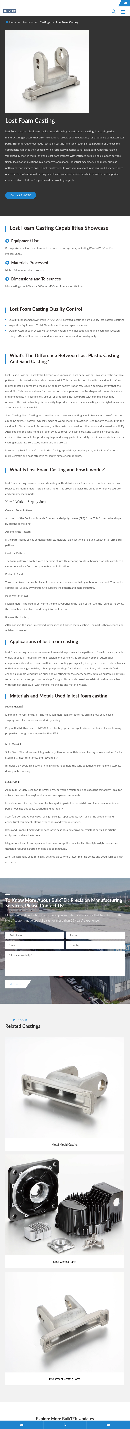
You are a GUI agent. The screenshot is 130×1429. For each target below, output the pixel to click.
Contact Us (17, 1342)
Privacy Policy (28, 1414)
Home (12, 22)
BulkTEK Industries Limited (37, 1407)
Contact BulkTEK (21, 196)
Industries (16, 1306)
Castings (45, 22)
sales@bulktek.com (26, 1358)
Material (15, 1318)
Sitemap (10, 1414)
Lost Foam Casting (67, 22)
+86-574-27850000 (27, 1369)
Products (28, 22)
